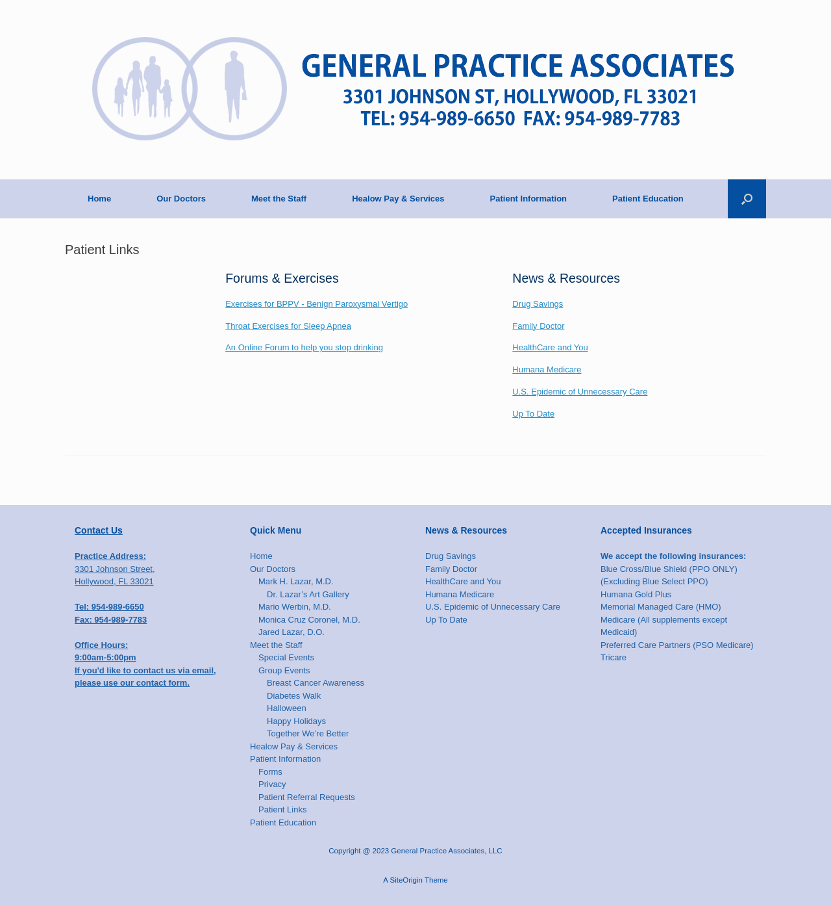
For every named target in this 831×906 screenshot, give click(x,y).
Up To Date (533, 414)
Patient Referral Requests (306, 797)
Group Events (284, 670)
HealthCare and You (550, 347)
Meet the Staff (278, 198)
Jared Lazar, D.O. (291, 632)
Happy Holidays (296, 721)
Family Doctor (538, 326)
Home (99, 198)
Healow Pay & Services (398, 198)
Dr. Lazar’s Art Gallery (308, 594)
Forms (270, 772)
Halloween (286, 708)
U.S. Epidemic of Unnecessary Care (579, 391)
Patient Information (528, 198)
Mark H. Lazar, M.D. (296, 581)
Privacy (272, 784)
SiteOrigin (406, 880)
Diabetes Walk (294, 696)
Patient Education (648, 198)
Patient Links (282, 809)
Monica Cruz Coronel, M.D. (309, 620)
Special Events (286, 657)
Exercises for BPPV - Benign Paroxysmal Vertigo (316, 304)
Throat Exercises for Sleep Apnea (288, 326)
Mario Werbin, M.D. (294, 607)
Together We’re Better (308, 733)
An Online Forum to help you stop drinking (304, 347)
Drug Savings (537, 304)
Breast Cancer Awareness (315, 683)
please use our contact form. (132, 683)
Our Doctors (181, 198)
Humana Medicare (546, 369)
